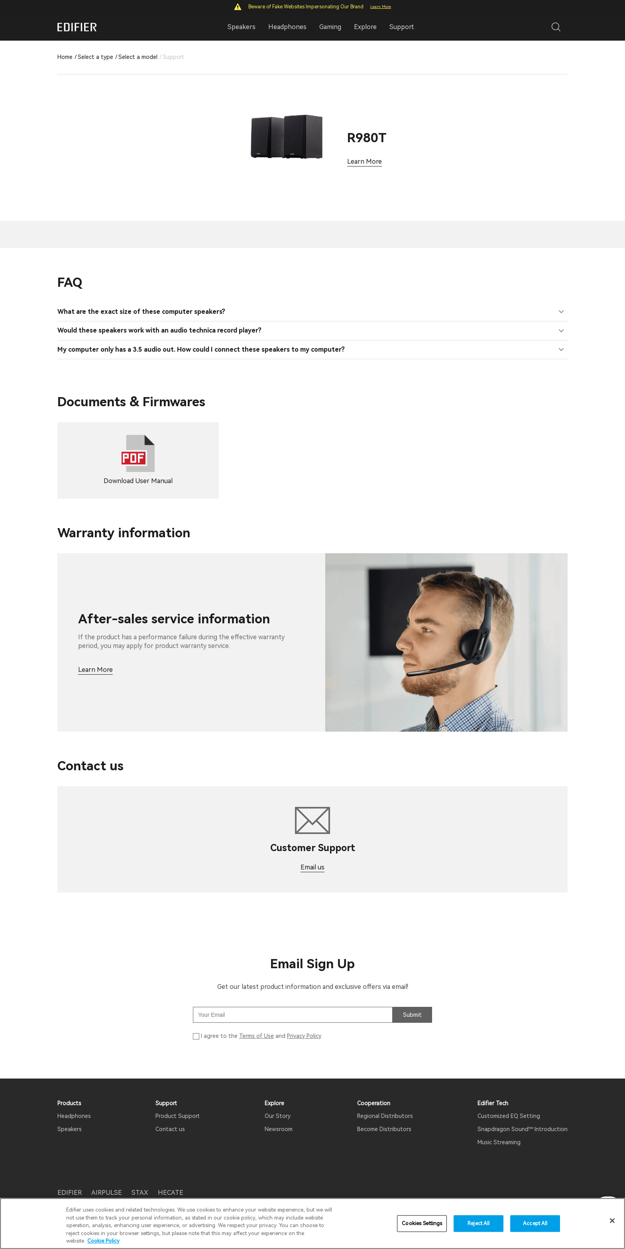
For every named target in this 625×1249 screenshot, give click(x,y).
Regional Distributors (385, 1104)
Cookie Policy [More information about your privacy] (103, 1241)
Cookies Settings (422, 1223)
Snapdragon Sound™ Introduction (523, 1117)
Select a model (137, 57)
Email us (312, 855)
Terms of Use (256, 1024)
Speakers (69, 1117)
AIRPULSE (106, 1181)
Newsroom (279, 1117)
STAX (140, 1181)
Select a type (95, 57)
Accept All (535, 1223)
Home (65, 57)
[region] (312, 1223)
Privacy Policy (304, 1024)
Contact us (170, 1117)
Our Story (278, 1104)
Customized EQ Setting (509, 1104)
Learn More (380, 6)
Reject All (478, 1223)
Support (401, 27)
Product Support (177, 1104)
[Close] (612, 1220)
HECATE (170, 1181)
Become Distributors (384, 1117)
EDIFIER (69, 1181)
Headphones (74, 1104)
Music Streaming (499, 1131)
